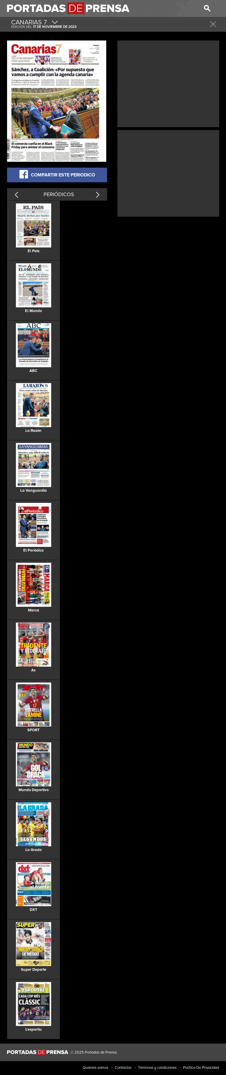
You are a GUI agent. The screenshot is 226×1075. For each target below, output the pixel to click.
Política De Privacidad (201, 1067)
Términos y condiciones (157, 1067)
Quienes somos (95, 1067)
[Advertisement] (168, 83)
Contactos (123, 1067)
